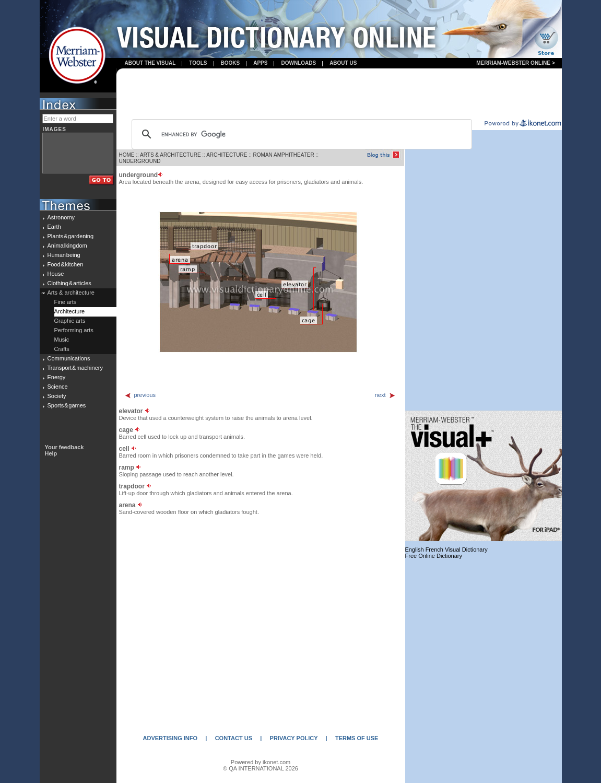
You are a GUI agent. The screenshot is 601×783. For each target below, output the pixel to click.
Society (57, 396)
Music (61, 339)
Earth (54, 227)
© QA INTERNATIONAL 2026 (260, 768)
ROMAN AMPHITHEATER (283, 155)
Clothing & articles (69, 283)
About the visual (150, 63)
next (385, 395)
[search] (300, 134)
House (56, 274)
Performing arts (73, 330)
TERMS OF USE (357, 738)
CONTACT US (233, 738)
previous (140, 395)
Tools (198, 63)
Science (58, 386)
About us (343, 63)
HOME (127, 155)
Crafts (61, 349)
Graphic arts (70, 321)
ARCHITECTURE (226, 155)
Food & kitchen (66, 264)
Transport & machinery (75, 368)
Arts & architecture (71, 292)
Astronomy (61, 217)
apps (260, 63)
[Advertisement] (339, 94)
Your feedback (64, 447)
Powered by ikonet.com (260, 762)
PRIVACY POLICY (294, 738)
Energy (57, 377)
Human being (64, 255)
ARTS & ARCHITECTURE (170, 155)
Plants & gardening (71, 236)
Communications (69, 358)
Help (51, 453)
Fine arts (65, 302)
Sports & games (67, 405)
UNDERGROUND (140, 161)
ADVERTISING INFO (170, 738)
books (230, 63)
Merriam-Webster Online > (515, 63)
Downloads (298, 63)
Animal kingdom (67, 245)
